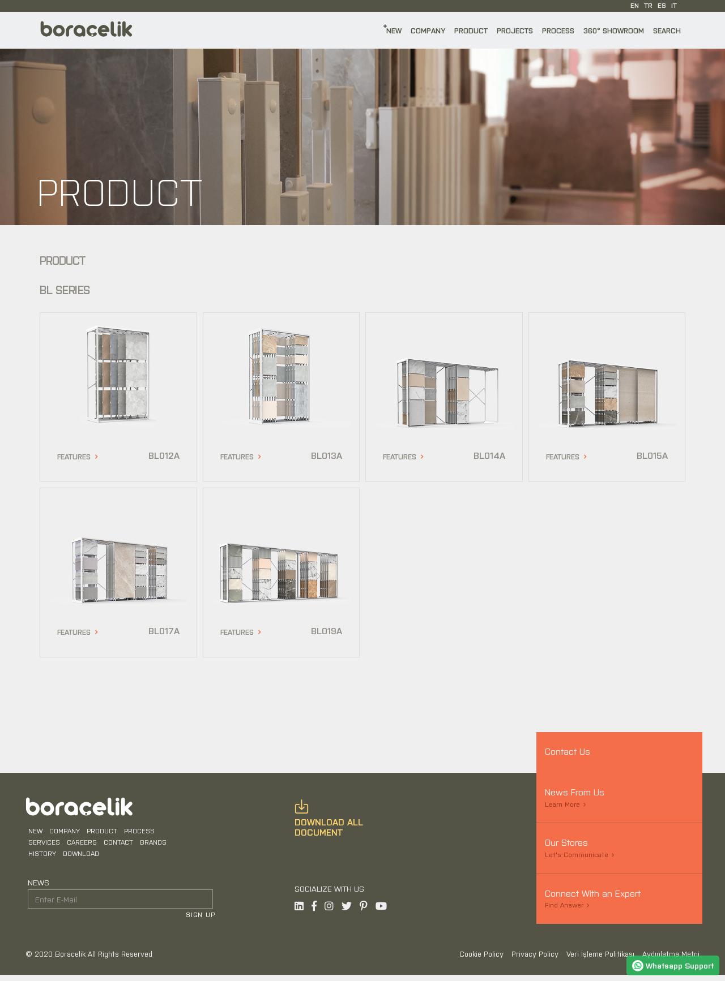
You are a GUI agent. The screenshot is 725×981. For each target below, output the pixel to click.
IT (674, 5)
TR (648, 5)
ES (662, 5)
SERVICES (42, 846)
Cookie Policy (482, 960)
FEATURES (74, 456)
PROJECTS (515, 30)
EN (634, 5)
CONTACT (116, 846)
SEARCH (667, 30)
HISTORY (40, 857)
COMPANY (428, 30)
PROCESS (558, 30)
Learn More (562, 803)
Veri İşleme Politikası (601, 960)
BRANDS (151, 846)
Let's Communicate (576, 854)
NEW (394, 30)
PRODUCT (471, 30)
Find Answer (564, 904)
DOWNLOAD (79, 857)
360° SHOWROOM (613, 30)
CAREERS (80, 846)
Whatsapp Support (673, 965)
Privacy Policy (536, 960)
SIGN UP (202, 919)
